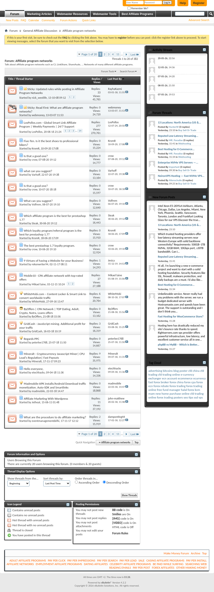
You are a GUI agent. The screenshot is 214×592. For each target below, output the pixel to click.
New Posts (12, 20)
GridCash (37, 331)
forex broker (161, 382)
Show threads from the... (23, 478)
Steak (35, 223)
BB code (117, 510)
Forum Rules (120, 533)
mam (151, 393)
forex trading (177, 386)
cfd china (193, 371)
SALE (141, 560)
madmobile (38, 391)
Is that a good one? (36, 156)
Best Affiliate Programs (137, 14)
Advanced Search (199, 20)
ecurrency (199, 378)
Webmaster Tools (105, 14)
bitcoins (168, 371)
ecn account (169, 378)
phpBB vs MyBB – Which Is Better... (178, 344)
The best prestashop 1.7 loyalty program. (49, 245)
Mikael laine (39, 284)
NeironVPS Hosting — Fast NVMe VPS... (181, 176)
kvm (197, 390)
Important (174, 166)
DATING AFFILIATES (96, 564)
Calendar (34, 20)
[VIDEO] (117, 523)
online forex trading (160, 397)
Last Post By (116, 79)
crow (34, 159)
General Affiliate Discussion (40, 30)
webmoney (38, 115)
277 (98, 126)
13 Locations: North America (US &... (179, 122)
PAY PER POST (141, 567)
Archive (195, 553)
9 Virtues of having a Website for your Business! (53, 260)
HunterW (174, 126)
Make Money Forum (176, 553)
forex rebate (161, 386)
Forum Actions (68, 20)
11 (117, 54)
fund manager (171, 390)
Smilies (116, 514)
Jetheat (36, 402)
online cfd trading (193, 393)
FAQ (23, 20)
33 (99, 92)
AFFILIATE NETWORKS (20, 564)
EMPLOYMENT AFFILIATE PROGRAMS (59, 564)
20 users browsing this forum (50, 464)
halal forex (187, 390)
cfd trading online (169, 374)
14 (80, 130)
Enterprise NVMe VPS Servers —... (178, 162)
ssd (196, 397)
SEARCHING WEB (196, 564)
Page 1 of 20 (89, 54)
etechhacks (38, 372)
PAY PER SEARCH (107, 560)
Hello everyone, (34, 369)
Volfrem (36, 204)
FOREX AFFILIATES (163, 567)
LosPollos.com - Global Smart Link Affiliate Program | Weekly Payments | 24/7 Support (47, 124)
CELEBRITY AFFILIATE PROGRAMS (130, 564)
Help (183, 3)
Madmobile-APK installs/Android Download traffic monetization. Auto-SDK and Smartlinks (52, 385)
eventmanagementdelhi (45, 421)
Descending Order (116, 482)
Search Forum (127, 71)
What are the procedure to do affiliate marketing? (55, 417)
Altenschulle (175, 180)
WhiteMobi (38, 301)
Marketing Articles (39, 14)
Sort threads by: (53, 478)
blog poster (180, 371)
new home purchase (168, 393)
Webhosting (184, 143)
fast (150, 382)
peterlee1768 (39, 342)
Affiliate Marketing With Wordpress (46, 398)
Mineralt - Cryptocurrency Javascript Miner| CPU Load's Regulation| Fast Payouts (52, 355)
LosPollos (37, 131)
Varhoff (36, 174)
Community (48, 20)
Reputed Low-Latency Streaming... (178, 136)
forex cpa (189, 382)
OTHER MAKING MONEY (191, 567)
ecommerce (185, 378)
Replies (96, 79)
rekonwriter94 (40, 264)
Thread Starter (24, 79)
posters (178, 397)
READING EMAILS (120, 567)
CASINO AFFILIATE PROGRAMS (165, 560)
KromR (35, 148)
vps (201, 397)
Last (135, 54)
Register (198, 3)
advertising (155, 371)
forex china (176, 382)
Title (10, 79)
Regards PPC (31, 339)
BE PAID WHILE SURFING (168, 564)
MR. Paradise (176, 140)
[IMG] (116, 518)
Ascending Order (87, 482)
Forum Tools (107, 71)
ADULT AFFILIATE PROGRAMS (28, 560)
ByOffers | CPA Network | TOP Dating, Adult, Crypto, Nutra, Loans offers (49, 311)
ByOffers (37, 316)
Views (97, 82)
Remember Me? (137, 8)
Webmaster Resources (72, 14)
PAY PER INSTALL (196, 560)
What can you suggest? (38, 201)
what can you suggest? (38, 171)
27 (99, 279)
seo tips (188, 397)
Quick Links (89, 20)
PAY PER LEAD (128, 560)
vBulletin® (106, 582)
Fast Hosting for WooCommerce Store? (181, 316)
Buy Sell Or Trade (187, 130)
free (159, 390)
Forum (14, 14)
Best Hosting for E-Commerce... (176, 149)
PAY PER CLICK (56, 560)
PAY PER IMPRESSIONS (81, 560)
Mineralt (37, 361)
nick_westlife (39, 97)
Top (136, 442)
